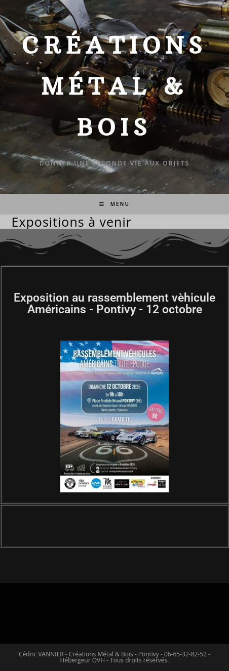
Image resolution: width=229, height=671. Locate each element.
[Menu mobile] (114, 203)
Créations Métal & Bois (114, 86)
